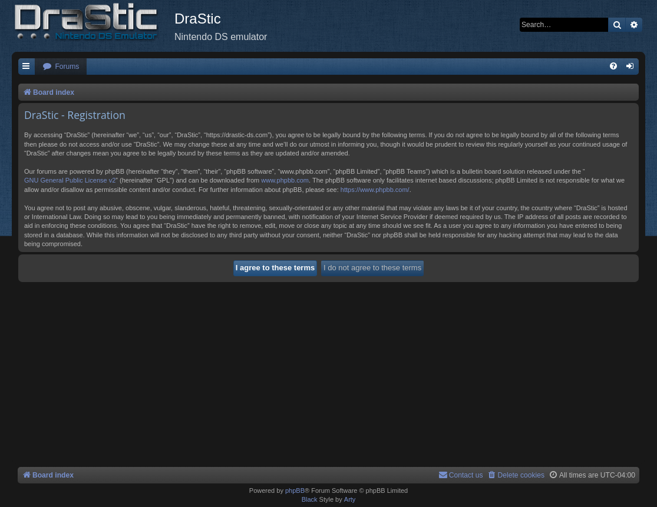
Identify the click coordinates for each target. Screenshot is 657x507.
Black (310, 499)
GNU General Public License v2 (69, 180)
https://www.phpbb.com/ (375, 189)
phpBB (295, 490)
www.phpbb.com (285, 180)
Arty (350, 499)
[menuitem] (60, 67)
